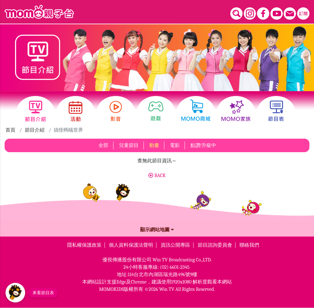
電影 (175, 145)
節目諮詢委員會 (215, 245)
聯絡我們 (249, 245)
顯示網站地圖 (157, 230)
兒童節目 (129, 145)
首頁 (10, 130)
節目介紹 (34, 130)
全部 (103, 145)
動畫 (154, 145)
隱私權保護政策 (84, 245)
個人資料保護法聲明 (131, 245)
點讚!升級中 (203, 145)
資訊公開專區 (175, 245)
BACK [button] (157, 175)
